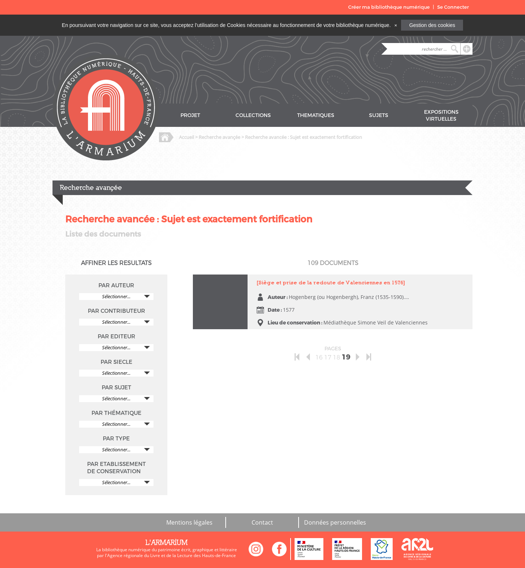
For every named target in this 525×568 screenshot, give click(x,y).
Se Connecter (453, 7)
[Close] (395, 25)
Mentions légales (189, 522)
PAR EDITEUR (116, 336)
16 (319, 357)
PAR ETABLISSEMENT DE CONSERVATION (116, 467)
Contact (262, 522)
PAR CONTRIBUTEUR (116, 311)
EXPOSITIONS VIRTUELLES (441, 115)
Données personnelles (335, 522)
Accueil (186, 137)
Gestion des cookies (432, 25)
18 (336, 357)
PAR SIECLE (116, 362)
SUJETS (378, 115)
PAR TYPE (116, 438)
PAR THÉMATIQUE (116, 413)
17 (327, 357)
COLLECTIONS (253, 115)
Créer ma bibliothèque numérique (389, 7)
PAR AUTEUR (116, 285)
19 (346, 357)
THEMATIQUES (315, 115)
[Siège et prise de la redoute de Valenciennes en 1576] (331, 282)
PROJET (190, 115)
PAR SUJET (116, 387)
